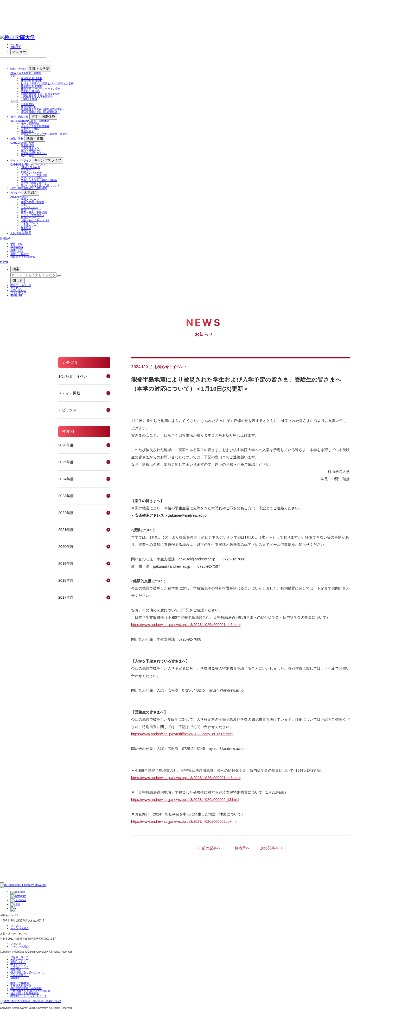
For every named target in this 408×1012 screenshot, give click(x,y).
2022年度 (66, 513)
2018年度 (66, 580)
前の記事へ (211, 848)
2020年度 (66, 547)
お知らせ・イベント (74, 376)
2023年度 (66, 496)
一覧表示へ (240, 848)
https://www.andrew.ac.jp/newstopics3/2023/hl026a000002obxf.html (185, 821)
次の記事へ (269, 848)
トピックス (67, 410)
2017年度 (66, 597)
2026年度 (66, 445)
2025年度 (66, 462)
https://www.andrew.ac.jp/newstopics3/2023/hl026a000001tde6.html (185, 625)
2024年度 (66, 479)
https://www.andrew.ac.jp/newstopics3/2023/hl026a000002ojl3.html (185, 800)
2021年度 (66, 530)
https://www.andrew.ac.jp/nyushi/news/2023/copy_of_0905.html (182, 734)
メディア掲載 (69, 393)
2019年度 (66, 563)
